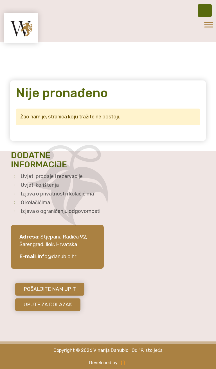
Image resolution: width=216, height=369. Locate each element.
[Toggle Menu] (208, 24)
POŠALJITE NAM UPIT (50, 289)
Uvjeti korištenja (40, 185)
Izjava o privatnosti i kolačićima (57, 194)
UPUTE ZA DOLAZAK (48, 305)
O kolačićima (35, 202)
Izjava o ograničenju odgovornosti (60, 211)
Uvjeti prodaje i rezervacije (52, 176)
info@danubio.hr (57, 256)
